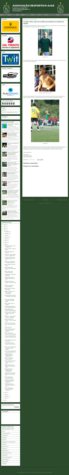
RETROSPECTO (27, 14)
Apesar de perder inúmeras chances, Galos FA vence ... (10, 337)
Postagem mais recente (28, 199)
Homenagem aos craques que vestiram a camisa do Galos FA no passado (13, 192)
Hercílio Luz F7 (5, 446)
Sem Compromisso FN (7, 457)
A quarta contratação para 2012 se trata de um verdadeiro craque (13, 153)
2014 (5, 224)
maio (6, 244)
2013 (5, 226)
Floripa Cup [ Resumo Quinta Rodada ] (8, 286)
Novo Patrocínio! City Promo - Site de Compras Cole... (10, 320)
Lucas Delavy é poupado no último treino (10, 340)
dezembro (7, 231)
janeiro (6, 397)
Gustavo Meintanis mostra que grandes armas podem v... (9, 330)
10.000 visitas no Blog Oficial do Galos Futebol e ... (9, 344)
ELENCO (43, 14)
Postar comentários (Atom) (46, 203)
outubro (6, 235)
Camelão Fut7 (5, 435)
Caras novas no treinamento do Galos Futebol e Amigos (10, 348)
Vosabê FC (4, 463)
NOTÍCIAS (6, 14)
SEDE (20, 14)
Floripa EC (4, 444)
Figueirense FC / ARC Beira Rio (8, 442)
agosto (6, 238)
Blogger (50, 472)
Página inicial (45, 199)
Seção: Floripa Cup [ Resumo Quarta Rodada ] (10, 333)
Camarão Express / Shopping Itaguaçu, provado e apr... (8, 355)
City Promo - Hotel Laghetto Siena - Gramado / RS (10, 255)
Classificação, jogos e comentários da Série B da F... (9, 385)
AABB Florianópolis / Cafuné (8, 428)
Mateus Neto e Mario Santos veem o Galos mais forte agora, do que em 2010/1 (13, 164)
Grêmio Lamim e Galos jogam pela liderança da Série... (9, 366)
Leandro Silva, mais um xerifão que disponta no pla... (9, 278)
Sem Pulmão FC (5, 459)
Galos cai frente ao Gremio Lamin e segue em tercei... (10, 362)
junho (6, 242)
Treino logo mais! (8, 327)
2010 (5, 400)
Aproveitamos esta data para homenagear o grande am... (9, 381)
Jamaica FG (4, 448)
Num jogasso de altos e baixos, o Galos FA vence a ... (10, 282)
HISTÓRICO (13, 14)
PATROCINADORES (52, 14)
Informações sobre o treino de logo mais (10, 246)
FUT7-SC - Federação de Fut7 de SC (10, 112)
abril (6, 392)
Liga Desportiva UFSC (6, 452)
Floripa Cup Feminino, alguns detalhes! (9, 358)
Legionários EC (5, 450)
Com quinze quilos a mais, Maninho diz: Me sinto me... (9, 258)
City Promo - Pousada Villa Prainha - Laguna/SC (10, 317)
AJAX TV (36, 14)
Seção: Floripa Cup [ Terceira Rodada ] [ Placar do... (8, 389)
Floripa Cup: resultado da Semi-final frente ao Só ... (10, 262)
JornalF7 (4, 110)
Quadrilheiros (5, 455)
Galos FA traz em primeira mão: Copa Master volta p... (9, 324)
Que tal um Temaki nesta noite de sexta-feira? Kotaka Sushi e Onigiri (13, 134)
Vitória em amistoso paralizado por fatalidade (13, 212)
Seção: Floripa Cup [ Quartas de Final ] (8, 272)
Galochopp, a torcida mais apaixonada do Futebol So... (9, 374)
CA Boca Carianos (6, 433)
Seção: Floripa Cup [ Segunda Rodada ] (8, 377)
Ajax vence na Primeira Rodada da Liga (12, 201)
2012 (5, 228)
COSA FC (4, 439)
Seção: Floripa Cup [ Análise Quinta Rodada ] (10, 310)
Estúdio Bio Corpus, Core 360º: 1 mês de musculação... (9, 292)
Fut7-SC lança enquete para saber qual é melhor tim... (10, 351)
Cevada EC (4, 437)
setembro (7, 237)
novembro (7, 233)
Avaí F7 (3, 431)
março (6, 394)
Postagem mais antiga (62, 199)
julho (6, 240)
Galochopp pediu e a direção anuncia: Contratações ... (8, 370)
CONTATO (61, 14)
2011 (5, 230)
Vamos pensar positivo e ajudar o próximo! (13, 173)
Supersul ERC (5, 461)
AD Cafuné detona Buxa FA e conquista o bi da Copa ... (10, 296)
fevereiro (6, 396)
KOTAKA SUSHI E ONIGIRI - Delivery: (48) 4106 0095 (10, 313)
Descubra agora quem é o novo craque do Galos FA (10, 307)
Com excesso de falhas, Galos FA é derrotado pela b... (9, 300)
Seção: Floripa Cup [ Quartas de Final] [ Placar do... (10, 268)
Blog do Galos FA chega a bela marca (9, 289)
